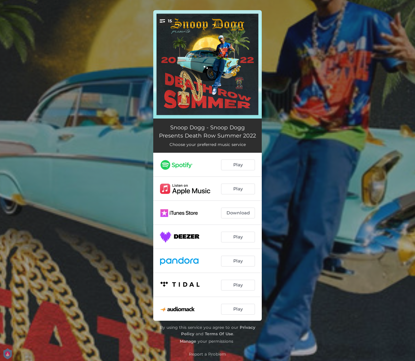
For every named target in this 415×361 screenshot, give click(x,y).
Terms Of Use (219, 333)
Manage (188, 341)
